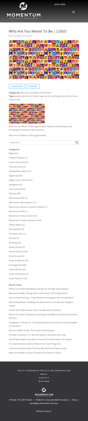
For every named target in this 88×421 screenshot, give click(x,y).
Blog (11, 153)
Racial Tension (15, 247)
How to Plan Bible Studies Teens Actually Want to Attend (35, 310)
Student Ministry (16, 260)
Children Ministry (17, 157)
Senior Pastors (15, 251)
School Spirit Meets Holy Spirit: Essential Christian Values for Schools (40, 339)
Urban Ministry (16, 269)
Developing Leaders (18, 171)
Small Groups (15, 256)
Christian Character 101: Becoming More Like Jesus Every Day (37, 334)
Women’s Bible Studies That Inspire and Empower (32, 330)
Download (17, 86)
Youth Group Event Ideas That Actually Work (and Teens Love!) (37, 348)
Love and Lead (15, 189)
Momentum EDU (16, 198)
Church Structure (17, 162)
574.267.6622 (25, 400)
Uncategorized (15, 265)
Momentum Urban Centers (21, 215)
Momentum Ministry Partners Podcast (26, 207)
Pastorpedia (14, 229)
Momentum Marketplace (20, 202)
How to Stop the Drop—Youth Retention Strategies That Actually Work (41, 297)
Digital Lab (13, 175)
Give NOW (59, 4)
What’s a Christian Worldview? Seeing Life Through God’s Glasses (39, 288)
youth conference (17, 273)
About (44, 374)
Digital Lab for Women (19, 180)
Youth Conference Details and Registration (44, 371)
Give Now (44, 381)
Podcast (12, 238)
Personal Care (15, 233)
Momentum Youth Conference (23, 220)
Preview (33, 86)
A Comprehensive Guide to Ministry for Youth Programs (35, 343)
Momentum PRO (17, 211)
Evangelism (14, 184)
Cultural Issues (15, 166)
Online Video (15, 224)
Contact (44, 378)
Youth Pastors (15, 278)
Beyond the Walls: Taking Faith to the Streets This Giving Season (38, 293)
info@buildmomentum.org (44, 403)
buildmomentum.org (57, 400)
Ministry (12, 193)
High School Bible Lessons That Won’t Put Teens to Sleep (35, 352)
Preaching (13, 242)
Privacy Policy (43, 411)
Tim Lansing (16, 36)
